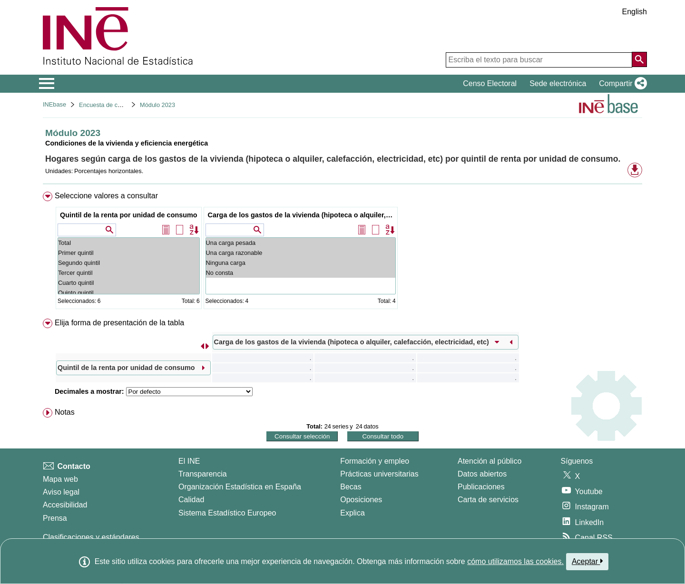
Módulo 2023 (157, 104)
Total (128, 243)
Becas (350, 487)
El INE (189, 461)
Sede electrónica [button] (557, 83)
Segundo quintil (128, 263)
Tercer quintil (128, 273)
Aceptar (587, 561)
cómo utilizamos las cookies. (515, 561)
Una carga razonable (300, 253)
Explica (352, 513)
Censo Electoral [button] (490, 83)
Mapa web (60, 479)
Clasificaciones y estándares (91, 537)
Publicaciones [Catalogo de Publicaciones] (481, 487)
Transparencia (202, 474)
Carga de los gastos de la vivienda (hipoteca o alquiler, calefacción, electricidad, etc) (302, 215)
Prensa (55, 518)
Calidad (191, 500)
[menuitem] (342, 252)
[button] (621, 83)
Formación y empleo (374, 461)
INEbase (54, 104)
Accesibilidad (65, 505)
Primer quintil (128, 253)
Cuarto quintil (128, 283)
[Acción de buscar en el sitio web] (639, 59)
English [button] (634, 12)
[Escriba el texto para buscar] (539, 60)
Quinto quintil (128, 293)
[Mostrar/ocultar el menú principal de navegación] (47, 83)
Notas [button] (65, 412)
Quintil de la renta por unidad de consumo (128, 215)
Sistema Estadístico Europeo (227, 513)
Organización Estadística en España (239, 487)
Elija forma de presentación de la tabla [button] (119, 323)
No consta (300, 273)
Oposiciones (361, 500)
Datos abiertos (482, 474)
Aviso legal (61, 492)
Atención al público (489, 461)
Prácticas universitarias (379, 474)
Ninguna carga (300, 263)
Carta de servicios (488, 500)
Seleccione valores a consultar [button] (106, 196)
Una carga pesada (300, 243)
